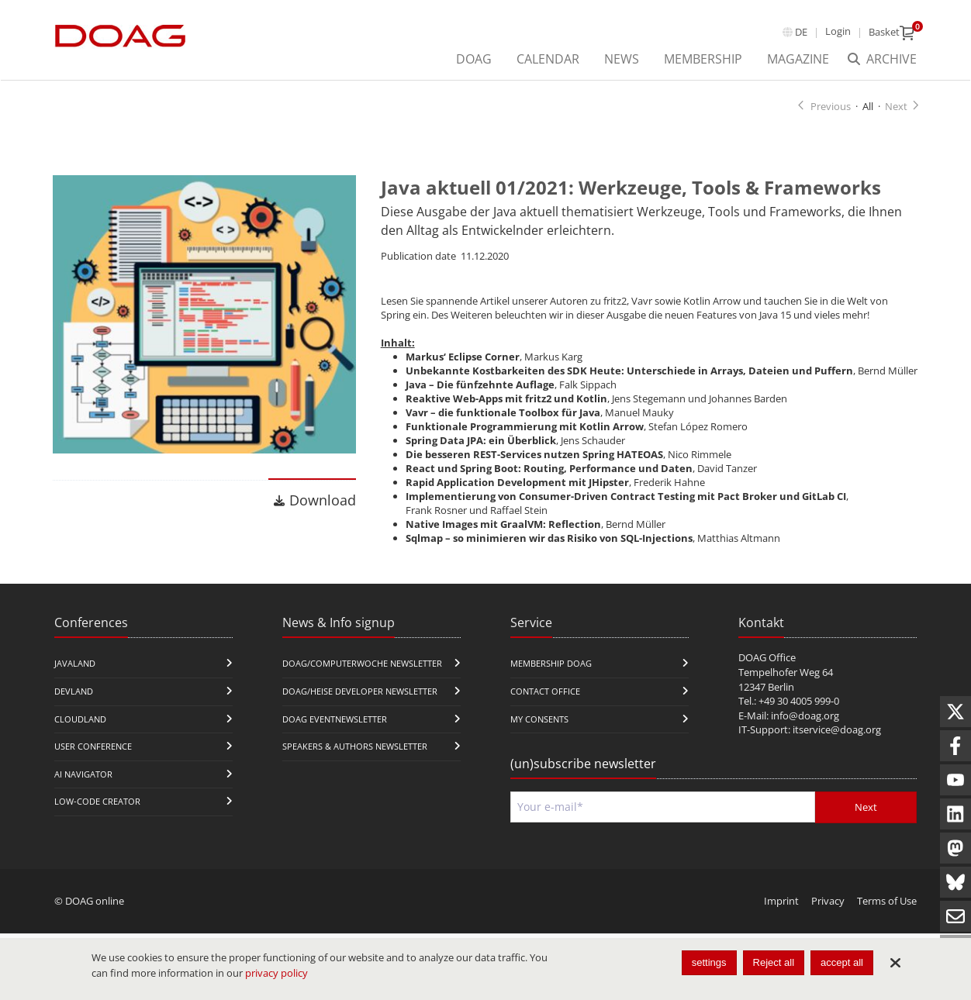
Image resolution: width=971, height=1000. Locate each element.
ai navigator (83, 789)
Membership (703, 58)
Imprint (781, 916)
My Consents (539, 734)
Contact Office (545, 706)
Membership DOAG (551, 678)
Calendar (548, 58)
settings (709, 962)
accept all (842, 962)
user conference (93, 761)
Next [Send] (866, 822)
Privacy (828, 916)
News (621, 58)
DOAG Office (767, 673)
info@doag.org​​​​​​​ (805, 730)
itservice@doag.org (837, 745)
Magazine (798, 58)
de (801, 32)
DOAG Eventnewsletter (334, 734)
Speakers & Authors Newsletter (354, 761)
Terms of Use (887, 916)
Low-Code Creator (97, 816)
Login (838, 31)
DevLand (73, 706)
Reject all (773, 962)
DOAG (474, 58)
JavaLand (74, 678)
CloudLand (80, 734)
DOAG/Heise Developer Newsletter (359, 706)
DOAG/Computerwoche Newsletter (362, 678)
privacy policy (276, 973)
